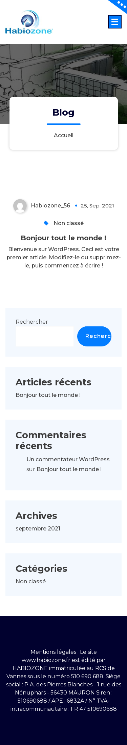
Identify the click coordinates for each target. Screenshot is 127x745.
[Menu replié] (115, 21)
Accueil (63, 135)
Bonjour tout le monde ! (63, 254)
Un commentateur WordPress (68, 476)
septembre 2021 (38, 545)
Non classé (69, 239)
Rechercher (32, 338)
